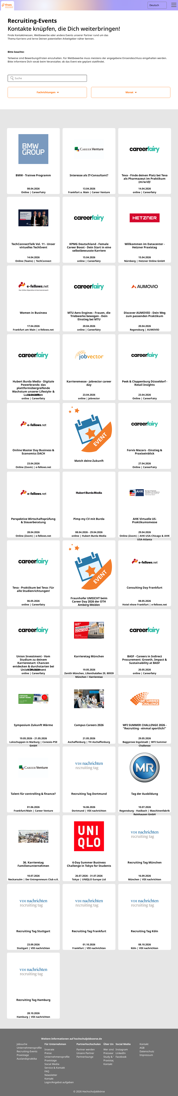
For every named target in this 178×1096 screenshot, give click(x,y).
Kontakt (48, 1078)
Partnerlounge (84, 1056)
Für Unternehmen (55, 1044)
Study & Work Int (113, 1056)
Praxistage (23, 1055)
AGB (142, 1047)
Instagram (122, 1049)
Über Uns (109, 1044)
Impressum (146, 1055)
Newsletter (50, 1075)
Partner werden (85, 1049)
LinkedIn (121, 1053)
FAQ (46, 1071)
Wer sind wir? (111, 1049)
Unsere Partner (85, 1053)
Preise (48, 1053)
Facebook (121, 1056)
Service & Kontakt (54, 1067)
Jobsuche (22, 1044)
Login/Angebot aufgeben (59, 1082)
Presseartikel (110, 1053)
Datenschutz (147, 1051)
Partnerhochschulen (88, 1044)
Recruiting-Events (27, 1051)
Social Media (51, 1064)
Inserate (49, 1049)
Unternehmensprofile (29, 1047)
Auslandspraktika (27, 1058)
